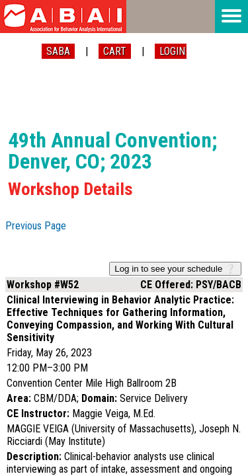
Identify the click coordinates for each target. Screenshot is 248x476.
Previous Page (35, 225)
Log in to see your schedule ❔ (175, 269)
